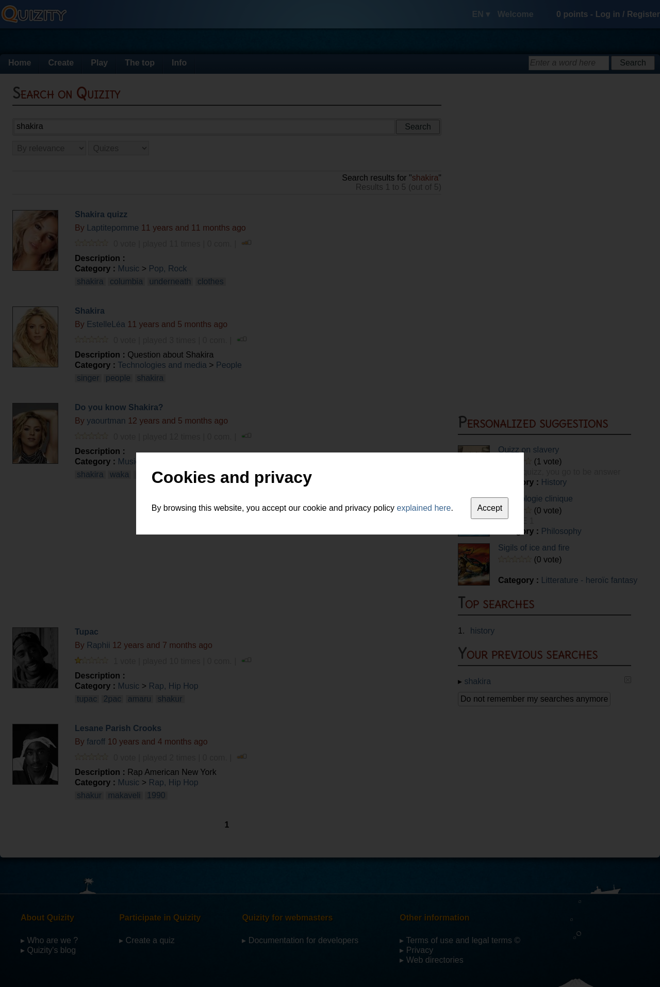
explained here (424, 508)
